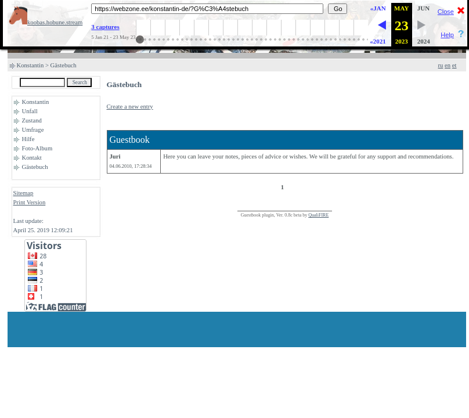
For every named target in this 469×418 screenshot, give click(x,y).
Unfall (30, 111)
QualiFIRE (318, 215)
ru (440, 65)
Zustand (32, 120)
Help (447, 34)
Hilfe (28, 139)
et (454, 65)
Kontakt (32, 157)
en (447, 65)
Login (20, 211)
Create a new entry (130, 106)
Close (446, 11)
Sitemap (23, 193)
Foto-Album (37, 148)
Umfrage (33, 130)
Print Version (29, 202)
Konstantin (30, 65)
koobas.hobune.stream (45, 22)
